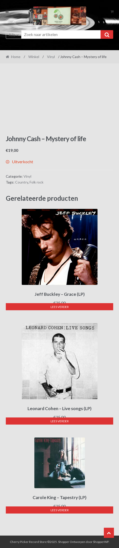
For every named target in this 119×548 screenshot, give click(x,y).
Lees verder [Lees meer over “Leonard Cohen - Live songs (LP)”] (60, 421)
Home (15, 56)
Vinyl (51, 56)
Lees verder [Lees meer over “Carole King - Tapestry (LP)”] (60, 510)
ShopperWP (101, 542)
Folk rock (36, 182)
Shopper (63, 542)
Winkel (33, 56)
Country (21, 182)
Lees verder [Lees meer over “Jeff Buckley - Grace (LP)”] (60, 307)
